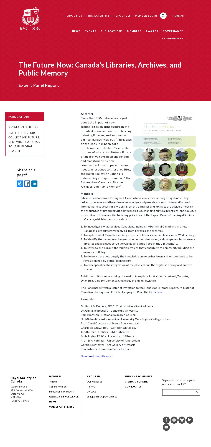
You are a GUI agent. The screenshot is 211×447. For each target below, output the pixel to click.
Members (134, 31)
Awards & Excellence (64, 396)
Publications (112, 31)
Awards (152, 31)
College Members (59, 386)
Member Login (146, 15)
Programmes (172, 38)
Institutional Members (61, 391)
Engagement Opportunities (102, 396)
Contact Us (133, 386)
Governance (172, 31)
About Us (74, 15)
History (91, 386)
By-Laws (91, 391)
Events (90, 31)
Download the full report (97, 356)
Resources (122, 15)
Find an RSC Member (139, 376)
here (160, 292)
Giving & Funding (137, 381)
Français (178, 15)
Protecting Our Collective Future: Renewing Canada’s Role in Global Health (24, 141)
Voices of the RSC (23, 126)
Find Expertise (98, 15)
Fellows (53, 381)
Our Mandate (94, 381)
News (76, 31)
